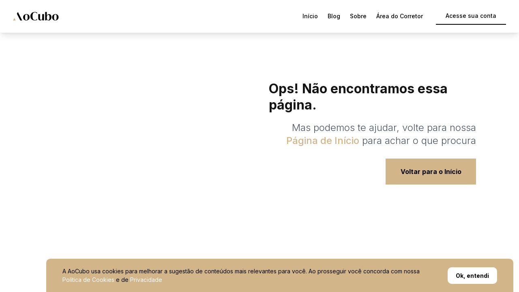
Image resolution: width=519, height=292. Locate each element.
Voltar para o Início (431, 171)
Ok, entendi (472, 275)
